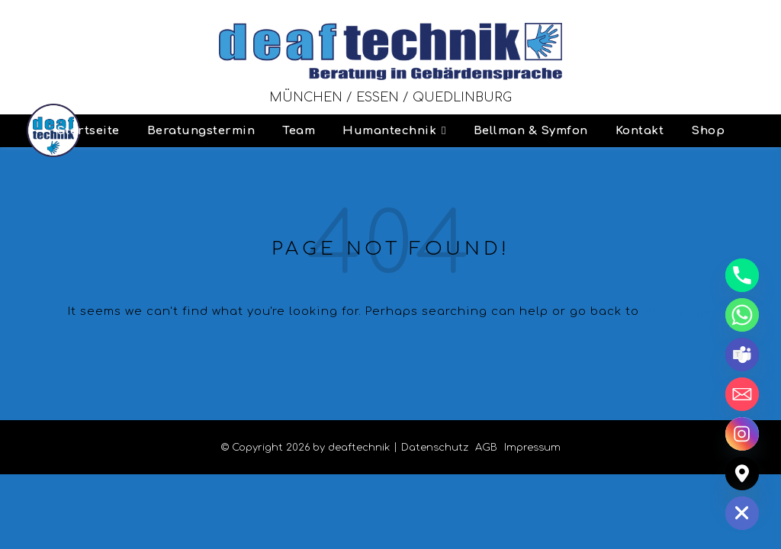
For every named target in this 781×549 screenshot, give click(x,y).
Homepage (678, 311)
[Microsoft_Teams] (742, 354)
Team (298, 130)
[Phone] (742, 275)
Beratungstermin (201, 130)
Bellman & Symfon (531, 130)
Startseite (88, 130)
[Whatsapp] (742, 315)
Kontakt (639, 130)
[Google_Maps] (742, 473)
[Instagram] (742, 434)
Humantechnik (389, 130)
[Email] (742, 394)
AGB (486, 447)
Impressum (532, 447)
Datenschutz (434, 447)
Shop (708, 130)
